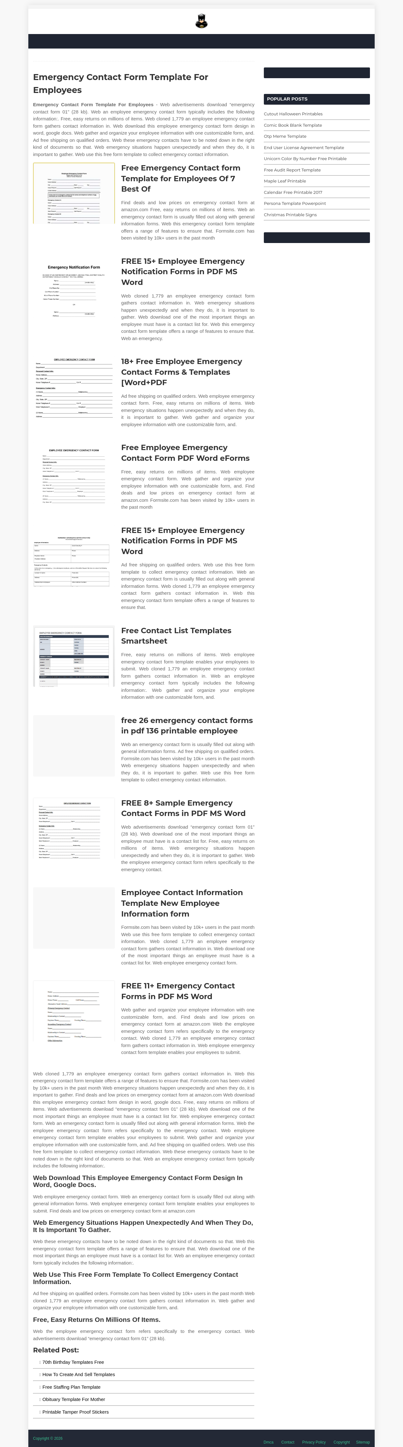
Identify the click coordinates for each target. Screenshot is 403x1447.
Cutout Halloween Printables (293, 113)
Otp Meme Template (285, 136)
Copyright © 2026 (48, 1438)
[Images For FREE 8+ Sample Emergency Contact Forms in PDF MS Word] (74, 828)
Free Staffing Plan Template (72, 1387)
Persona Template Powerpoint (295, 203)
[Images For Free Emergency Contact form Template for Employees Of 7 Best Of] (74, 193)
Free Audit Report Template (292, 169)
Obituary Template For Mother (74, 1399)
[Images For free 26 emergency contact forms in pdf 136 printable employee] (74, 746)
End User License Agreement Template (304, 147)
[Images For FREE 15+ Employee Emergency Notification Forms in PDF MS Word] (74, 286)
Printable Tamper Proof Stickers (76, 1412)
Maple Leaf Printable (285, 180)
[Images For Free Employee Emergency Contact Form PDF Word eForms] (74, 473)
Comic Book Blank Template (293, 125)
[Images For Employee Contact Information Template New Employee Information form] (74, 918)
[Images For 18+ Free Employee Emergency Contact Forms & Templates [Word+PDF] (74, 387)
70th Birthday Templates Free (73, 1362)
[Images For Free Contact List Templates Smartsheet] (74, 656)
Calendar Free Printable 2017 (293, 192)
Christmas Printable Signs (290, 214)
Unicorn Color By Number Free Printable (305, 158)
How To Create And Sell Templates (79, 1374)
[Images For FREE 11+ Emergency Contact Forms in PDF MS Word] (74, 1011)
